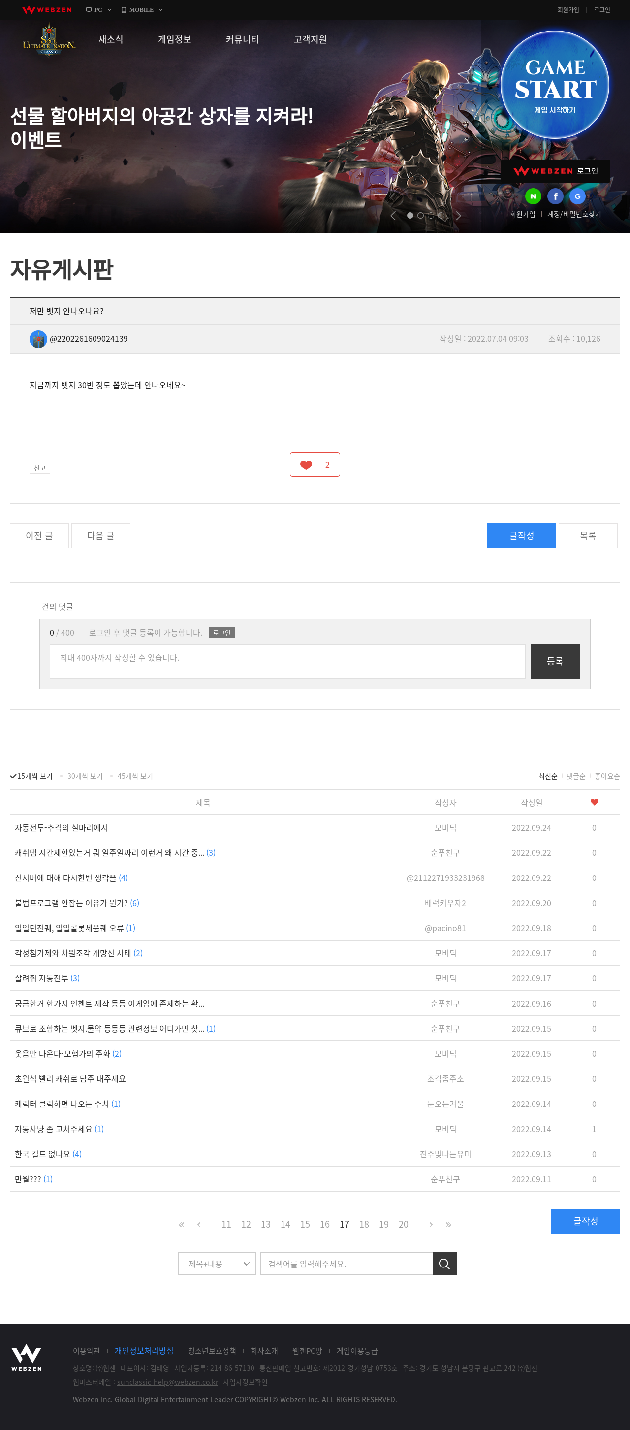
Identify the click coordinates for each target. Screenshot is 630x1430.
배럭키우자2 (445, 903)
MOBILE (141, 9)
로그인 (602, 9)
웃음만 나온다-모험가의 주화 (68, 1053)
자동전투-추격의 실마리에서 (61, 827)
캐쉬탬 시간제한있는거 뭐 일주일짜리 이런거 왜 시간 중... (115, 852)
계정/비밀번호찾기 (574, 214)
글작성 (522, 535)
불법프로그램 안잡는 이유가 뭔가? (77, 903)
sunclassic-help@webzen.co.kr (167, 1382)
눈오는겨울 (445, 1103)
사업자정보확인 (245, 1382)
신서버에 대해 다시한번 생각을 (71, 877)
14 (285, 1224)
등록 (555, 661)
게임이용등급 (357, 1350)
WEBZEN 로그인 (555, 171)
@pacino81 (445, 928)
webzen (46, 10)
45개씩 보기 (135, 775)
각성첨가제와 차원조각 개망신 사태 (79, 953)
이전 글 (39, 535)
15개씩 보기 (35, 775)
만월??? (34, 1179)
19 (384, 1224)
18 (364, 1224)
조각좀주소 (445, 1078)
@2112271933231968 (446, 877)
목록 (588, 535)
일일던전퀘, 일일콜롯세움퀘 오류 (75, 928)
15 (305, 1224)
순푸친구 (445, 852)
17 (344, 1224)
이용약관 (86, 1350)
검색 (445, 1263)
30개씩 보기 (85, 775)
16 (325, 1224)
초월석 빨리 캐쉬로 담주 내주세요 (70, 1078)
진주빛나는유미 (446, 1154)
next (458, 215)
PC (98, 9)
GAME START (555, 85)
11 (226, 1224)
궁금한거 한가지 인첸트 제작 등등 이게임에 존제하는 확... (109, 1003)
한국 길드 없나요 (48, 1154)
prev (393, 215)
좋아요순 (607, 775)
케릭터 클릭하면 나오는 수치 (68, 1103)
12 (246, 1224)
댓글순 (576, 775)
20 (404, 1224)
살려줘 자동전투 (47, 978)
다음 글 (101, 535)
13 (266, 1224)
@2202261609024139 (79, 338)
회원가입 (568, 9)
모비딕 (446, 827)
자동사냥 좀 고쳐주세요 (59, 1129)
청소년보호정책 (212, 1350)
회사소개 (264, 1350)
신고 (40, 467)
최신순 (548, 775)
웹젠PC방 (307, 1350)
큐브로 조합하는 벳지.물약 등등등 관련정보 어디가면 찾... (115, 1028)
